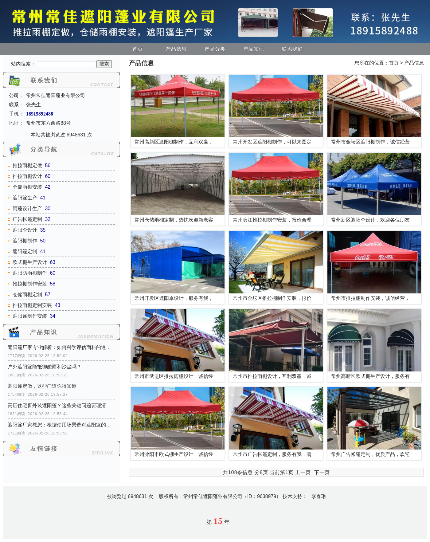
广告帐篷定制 (27, 219)
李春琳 (318, 496)
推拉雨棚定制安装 (32, 305)
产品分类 (215, 49)
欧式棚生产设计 (30, 262)
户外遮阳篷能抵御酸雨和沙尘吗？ (44, 366)
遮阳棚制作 (25, 240)
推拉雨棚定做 (27, 165)
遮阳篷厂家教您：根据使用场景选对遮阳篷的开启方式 (61, 424)
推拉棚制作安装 (30, 283)
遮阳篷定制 (25, 251)
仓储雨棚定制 (27, 294)
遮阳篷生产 (25, 197)
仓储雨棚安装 (27, 187)
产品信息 (176, 49)
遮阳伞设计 (25, 230)
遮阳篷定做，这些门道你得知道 (42, 386)
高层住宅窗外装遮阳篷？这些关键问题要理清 (57, 405)
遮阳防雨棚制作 (30, 273)
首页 (137, 49)
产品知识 (253, 49)
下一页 (322, 472)
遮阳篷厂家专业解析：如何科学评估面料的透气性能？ (61, 347)
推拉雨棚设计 (27, 176)
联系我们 (292, 49)
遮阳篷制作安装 (30, 316)
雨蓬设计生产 (27, 208)
